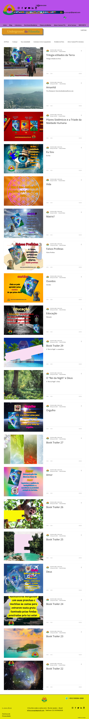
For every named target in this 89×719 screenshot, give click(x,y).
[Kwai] (36, 8)
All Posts (6, 42)
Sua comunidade (25, 42)
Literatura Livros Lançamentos (42, 42)
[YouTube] (29, 8)
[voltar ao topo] (82, 717)
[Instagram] (18, 8)
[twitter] (25, 8)
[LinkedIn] (32, 8)
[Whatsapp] (66, 698)
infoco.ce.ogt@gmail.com (70, 12)
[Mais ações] (82, 51)
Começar (14, 42)
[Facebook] (22, 8)
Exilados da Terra (59, 42)
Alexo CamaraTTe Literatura (76, 42)
